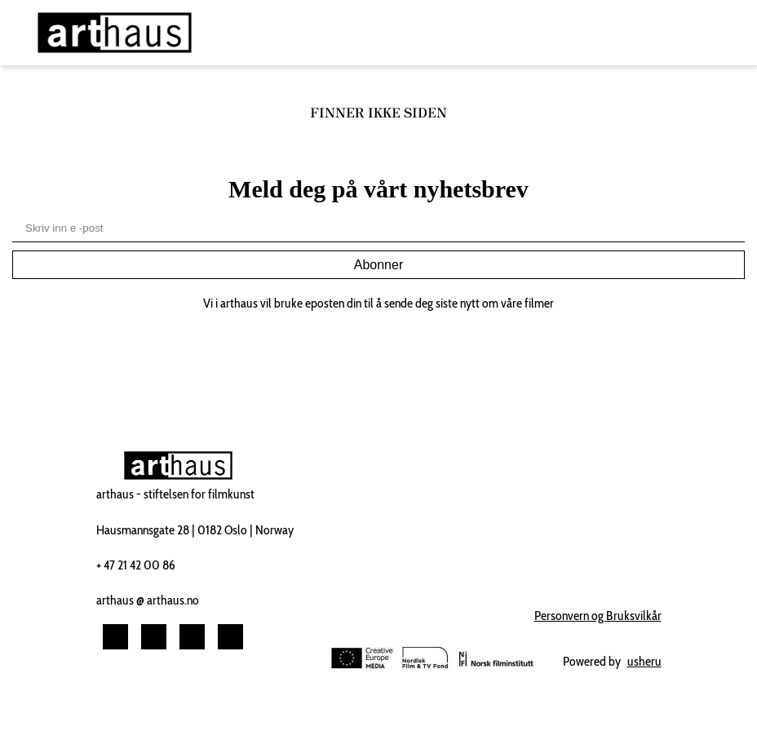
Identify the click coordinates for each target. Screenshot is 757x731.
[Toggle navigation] (714, 33)
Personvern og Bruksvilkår (598, 615)
